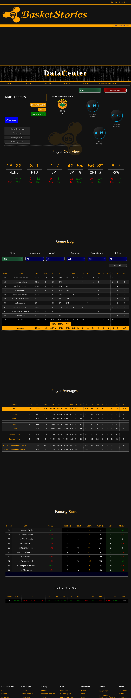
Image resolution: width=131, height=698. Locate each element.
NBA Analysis (65, 690)
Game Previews (27, 694)
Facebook (123, 690)
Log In (114, 2)
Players (83, 690)
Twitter (121, 694)
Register (123, 2)
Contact (4, 694)
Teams (82, 694)
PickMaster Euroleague (104, 691)
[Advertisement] (58, 46)
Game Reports (65, 694)
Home (3, 690)
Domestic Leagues (48, 694)
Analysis (24, 690)
